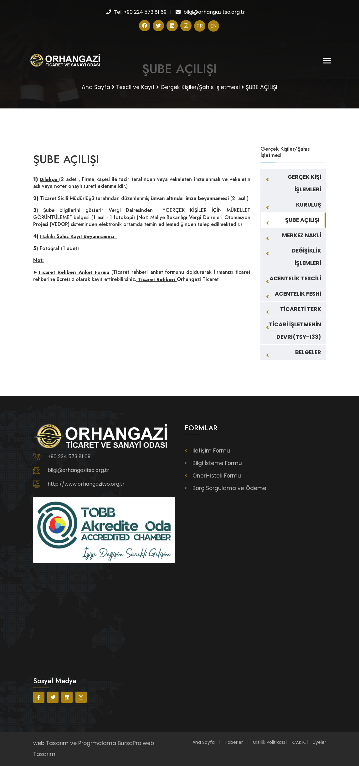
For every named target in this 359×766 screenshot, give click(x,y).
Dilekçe (49, 179)
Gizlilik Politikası (269, 742)
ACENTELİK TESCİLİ (295, 278)
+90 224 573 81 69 (69, 456)
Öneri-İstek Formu (217, 475)
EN (213, 25)
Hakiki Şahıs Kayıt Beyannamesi (77, 236)
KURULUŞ (308, 204)
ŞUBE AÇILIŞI (302, 220)
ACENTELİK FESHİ (298, 294)
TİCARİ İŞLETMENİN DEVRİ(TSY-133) (295, 331)
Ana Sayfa (203, 742)
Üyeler (319, 742)
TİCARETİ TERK (300, 309)
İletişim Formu (211, 450)
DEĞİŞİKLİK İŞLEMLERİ (306, 257)
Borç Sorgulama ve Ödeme (229, 488)
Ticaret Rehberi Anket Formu (74, 272)
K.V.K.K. (299, 742)
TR (200, 25)
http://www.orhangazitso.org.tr (86, 484)
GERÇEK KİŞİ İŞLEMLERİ (304, 183)
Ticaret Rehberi (156, 279)
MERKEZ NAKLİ (301, 235)
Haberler (234, 742)
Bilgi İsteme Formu (217, 463)
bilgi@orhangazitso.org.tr (78, 470)
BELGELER (308, 352)
